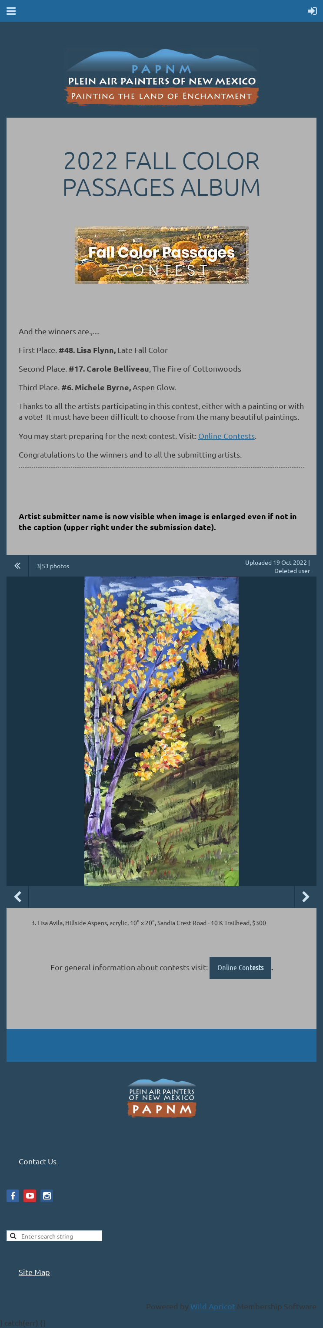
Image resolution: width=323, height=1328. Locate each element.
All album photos (18, 566)
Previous (17, 897)
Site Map (34, 1271)
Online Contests (226, 435)
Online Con (240, 967)
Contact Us (38, 1161)
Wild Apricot (212, 1306)
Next (305, 897)
